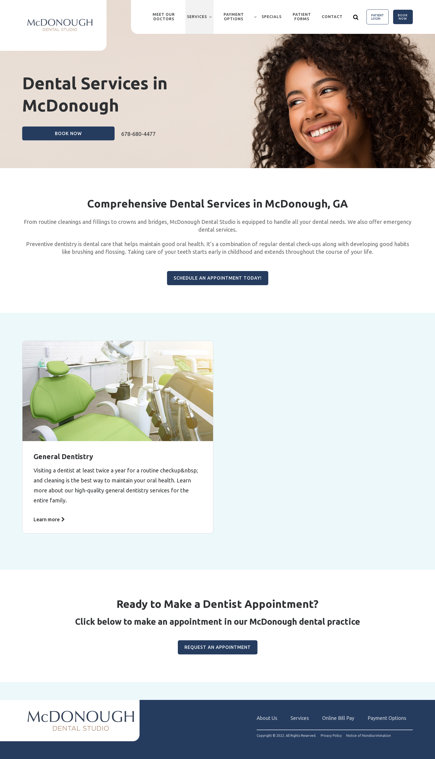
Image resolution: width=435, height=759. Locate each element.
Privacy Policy (331, 735)
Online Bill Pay (338, 718)
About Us (267, 718)
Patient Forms (302, 16)
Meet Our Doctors (164, 16)
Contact (332, 16)
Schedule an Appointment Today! (218, 277)
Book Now (403, 17)
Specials (272, 16)
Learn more (47, 519)
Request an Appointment (217, 647)
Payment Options (234, 16)
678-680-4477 (138, 134)
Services (197, 16)
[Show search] (356, 16)
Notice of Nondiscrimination (368, 735)
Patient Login (377, 17)
